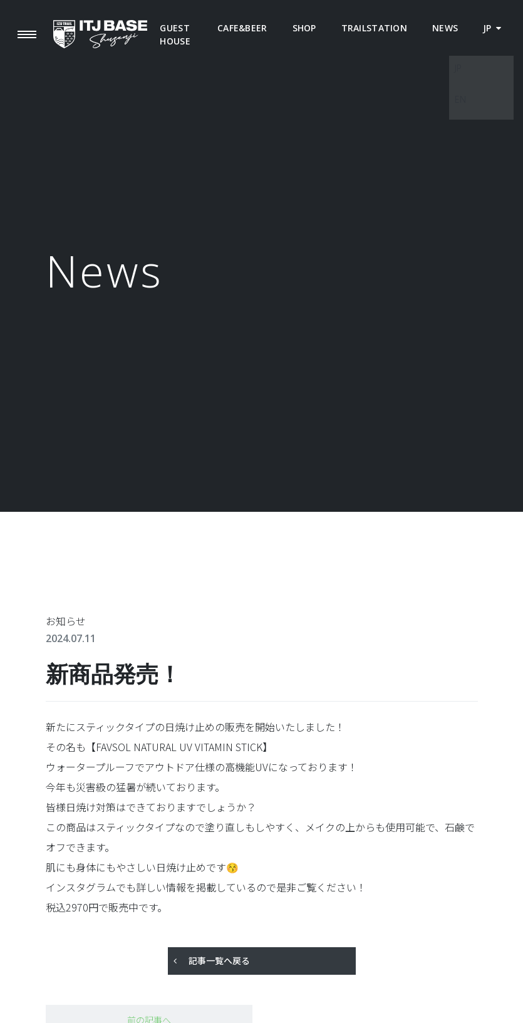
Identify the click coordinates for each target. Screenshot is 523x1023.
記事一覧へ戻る (219, 960)
